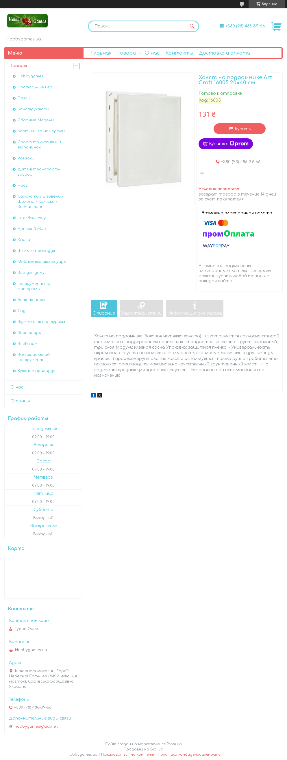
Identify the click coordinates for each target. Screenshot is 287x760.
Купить (243, 129)
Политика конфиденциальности (189, 754)
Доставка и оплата (224, 53)
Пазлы (24, 98)
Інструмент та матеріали (34, 286)
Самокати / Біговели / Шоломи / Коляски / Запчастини (41, 201)
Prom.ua (174, 744)
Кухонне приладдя (36, 371)
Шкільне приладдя (36, 251)
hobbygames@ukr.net (36, 726)
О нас (152, 53)
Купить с (229, 143)
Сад (21, 311)
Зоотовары (30, 333)
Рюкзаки (26, 158)
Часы (23, 185)
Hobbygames (31, 76)
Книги (24, 240)
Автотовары (31, 300)
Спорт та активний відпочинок (39, 144)
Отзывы (20, 401)
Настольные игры (36, 87)
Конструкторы (33, 109)
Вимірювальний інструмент (34, 357)
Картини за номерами (41, 131)
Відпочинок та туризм (41, 322)
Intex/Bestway (32, 218)
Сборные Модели (36, 120)
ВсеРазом (27, 344)
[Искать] (192, 26)
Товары (126, 53)
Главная (101, 53)
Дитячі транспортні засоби (39, 171)
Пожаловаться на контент (127, 754)
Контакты (179, 53)
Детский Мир (32, 229)
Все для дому (31, 273)
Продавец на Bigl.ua (143, 749)
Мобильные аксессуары (42, 262)
